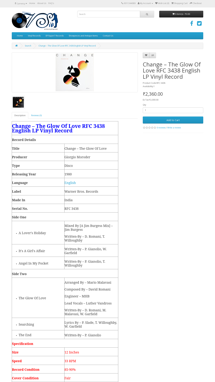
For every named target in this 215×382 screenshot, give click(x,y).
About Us (41, 3)
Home (32, 3)
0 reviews (161, 127)
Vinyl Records (34, 35)
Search (28, 45)
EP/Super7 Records (55, 35)
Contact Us (108, 35)
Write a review (174, 127)
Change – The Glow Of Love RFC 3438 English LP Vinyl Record (67, 45)
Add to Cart (173, 120)
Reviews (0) (36, 115)
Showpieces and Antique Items (83, 35)
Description (20, 115)
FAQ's (51, 3)
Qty (144, 104)
